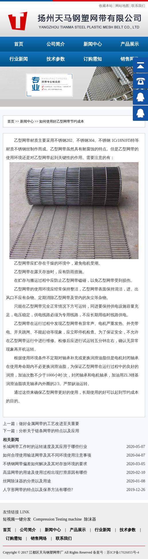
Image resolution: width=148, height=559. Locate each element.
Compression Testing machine (57, 519)
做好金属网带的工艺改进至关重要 (49, 424)
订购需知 (92, 59)
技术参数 (55, 59)
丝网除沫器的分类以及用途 (27, 481)
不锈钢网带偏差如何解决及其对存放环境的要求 (45, 464)
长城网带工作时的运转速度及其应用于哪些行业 (45, 447)
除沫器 (90, 519)
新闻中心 (92, 44)
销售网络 (129, 59)
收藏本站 (106, 6)
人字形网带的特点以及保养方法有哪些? (38, 490)
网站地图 (122, 6)
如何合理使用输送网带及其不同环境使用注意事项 (47, 455)
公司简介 (55, 44)
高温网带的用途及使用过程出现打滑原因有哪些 (45, 472)
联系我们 (138, 6)
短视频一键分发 (17, 519)
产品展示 (129, 44)
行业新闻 (18, 59)
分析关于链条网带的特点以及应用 (49, 431)
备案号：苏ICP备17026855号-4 (116, 552)
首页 (18, 44)
